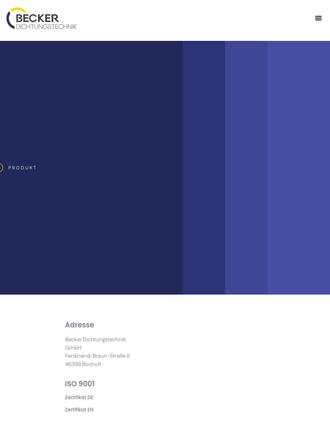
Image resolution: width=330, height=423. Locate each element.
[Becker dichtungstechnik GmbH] (41, 15)
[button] (318, 15)
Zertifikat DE (79, 397)
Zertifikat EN (79, 409)
